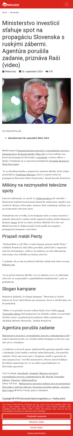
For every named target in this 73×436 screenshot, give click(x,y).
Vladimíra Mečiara (25, 174)
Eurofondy (23, 373)
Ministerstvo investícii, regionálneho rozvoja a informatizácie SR (35, 335)
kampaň (21, 150)
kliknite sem (8, 264)
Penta (14, 222)
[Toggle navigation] (66, 4)
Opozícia (15, 380)
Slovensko (14, 12)
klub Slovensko (10, 164)
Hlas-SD (40, 154)
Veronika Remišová (59, 161)
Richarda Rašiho (26, 154)
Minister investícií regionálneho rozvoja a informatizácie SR (30, 375)
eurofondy (42, 157)
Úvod (4, 12)
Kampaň (33, 373)
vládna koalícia (44, 198)
